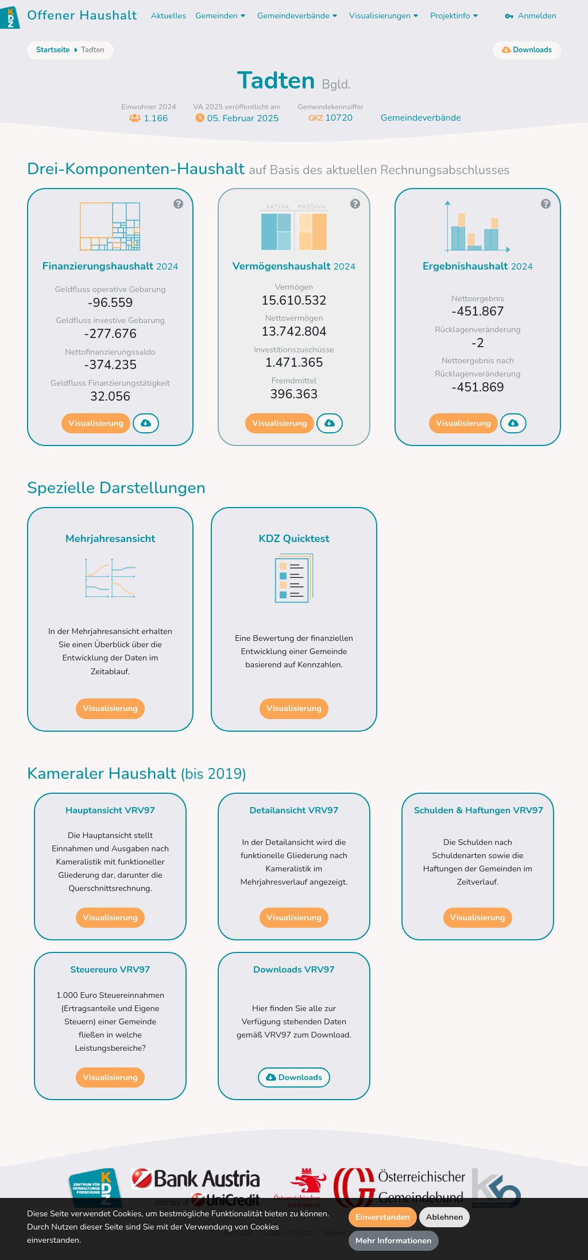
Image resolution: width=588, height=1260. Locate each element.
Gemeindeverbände (421, 118)
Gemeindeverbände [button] (298, 15)
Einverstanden (382, 1217)
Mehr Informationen (393, 1240)
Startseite (52, 50)
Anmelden (530, 15)
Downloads (294, 1077)
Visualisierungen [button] (385, 15)
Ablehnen (444, 1217)
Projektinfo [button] (455, 15)
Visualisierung (95, 423)
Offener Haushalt (82, 17)
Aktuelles (168, 15)
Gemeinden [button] (221, 15)
